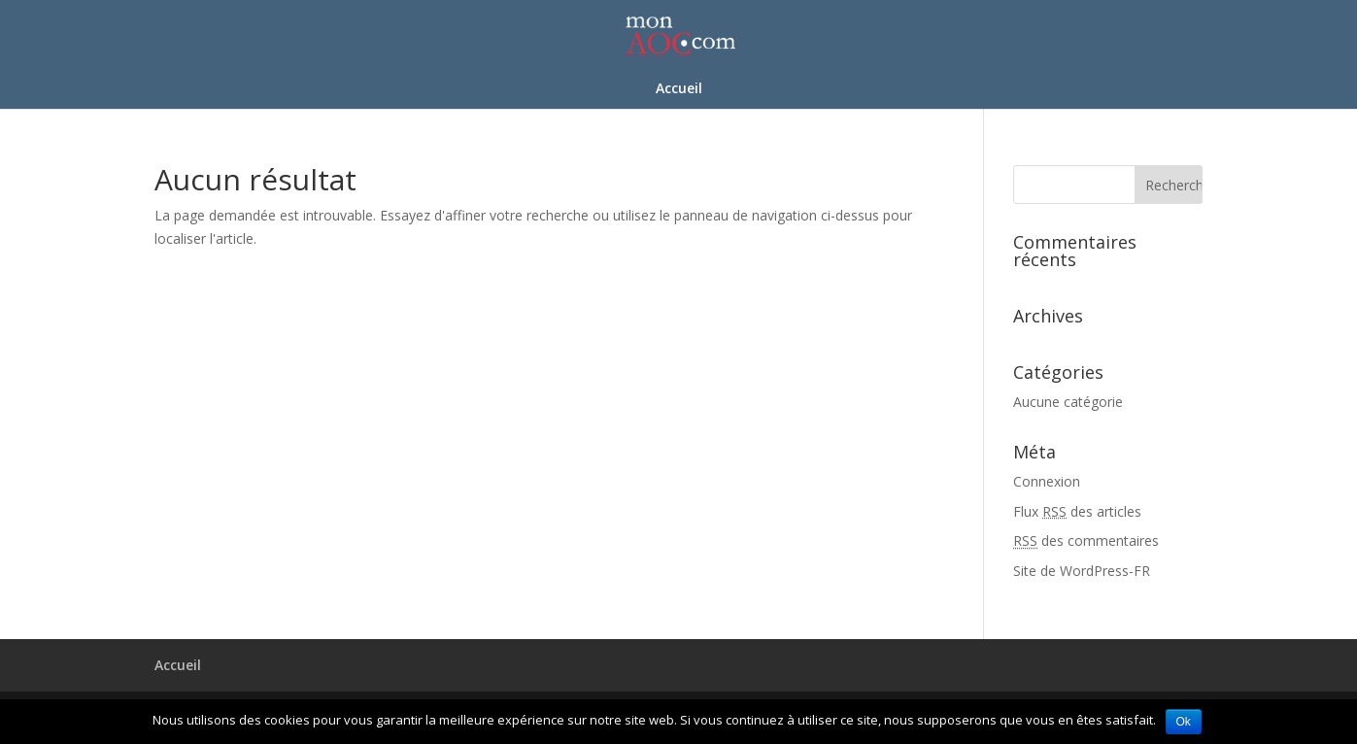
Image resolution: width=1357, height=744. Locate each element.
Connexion (1046, 481)
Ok (1183, 721)
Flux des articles (1077, 511)
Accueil (679, 89)
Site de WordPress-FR (1081, 570)
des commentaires (1086, 540)
